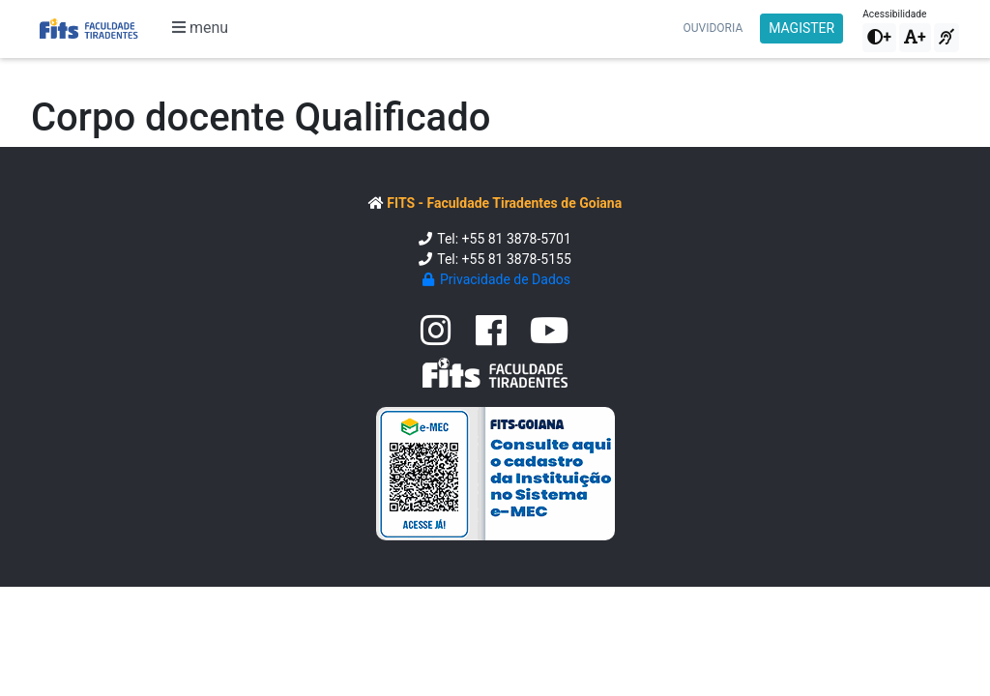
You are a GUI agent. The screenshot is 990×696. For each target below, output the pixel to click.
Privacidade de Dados (495, 279)
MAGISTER (801, 28)
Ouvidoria (713, 28)
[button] (879, 37)
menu (200, 27)
